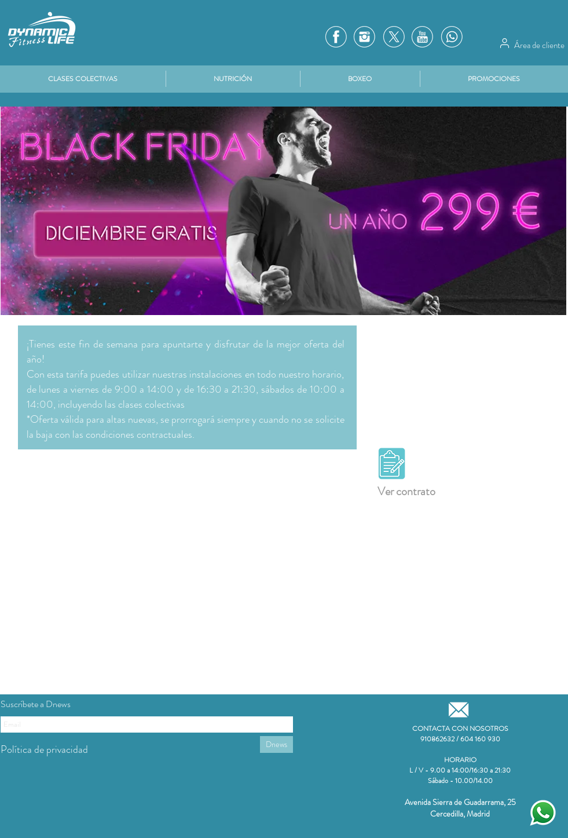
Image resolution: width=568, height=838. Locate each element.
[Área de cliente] (504, 42)
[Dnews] (276, 744)
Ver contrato (406, 491)
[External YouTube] (157, 613)
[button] (494, 79)
